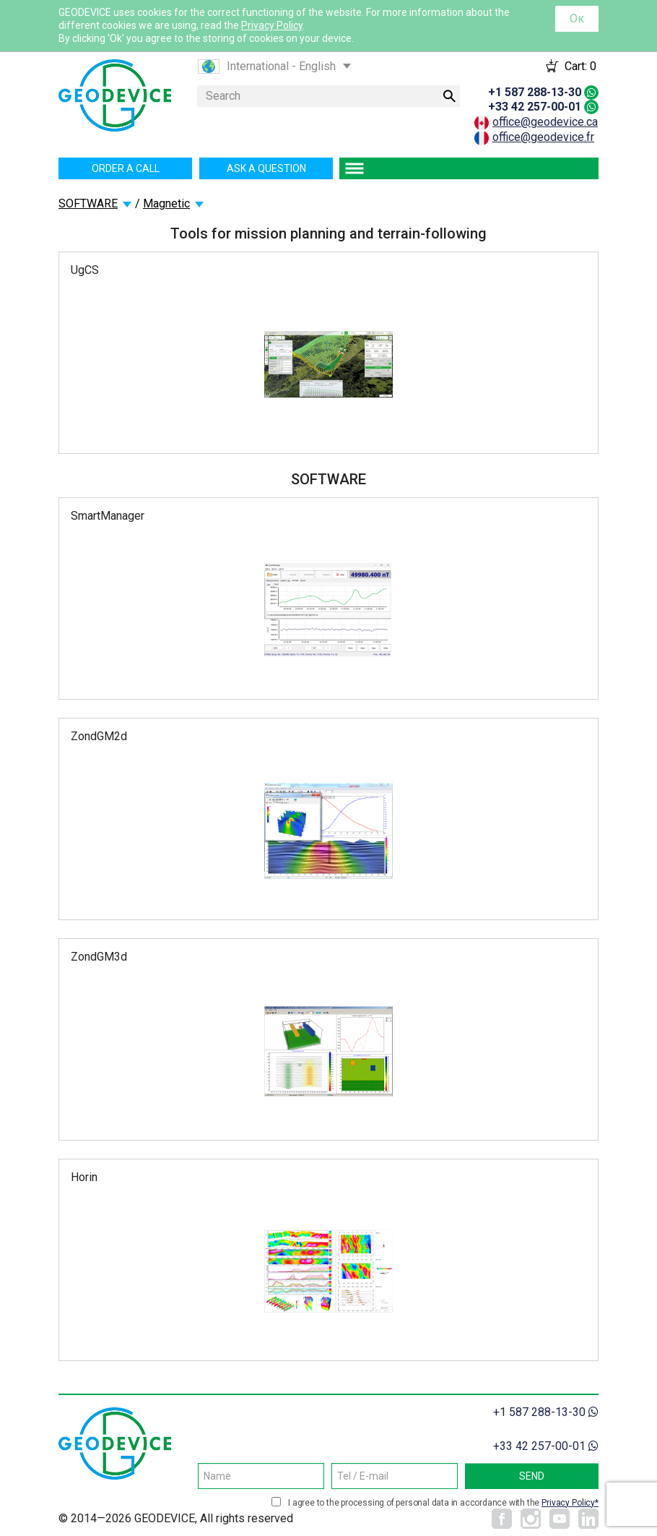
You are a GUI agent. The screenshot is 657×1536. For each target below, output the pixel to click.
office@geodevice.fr (543, 137)
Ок (577, 18)
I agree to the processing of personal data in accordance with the (443, 1503)
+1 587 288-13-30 (534, 92)
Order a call (126, 168)
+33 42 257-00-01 (534, 106)
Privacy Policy (272, 25)
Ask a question (266, 168)
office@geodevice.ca (545, 122)
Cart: (580, 66)
